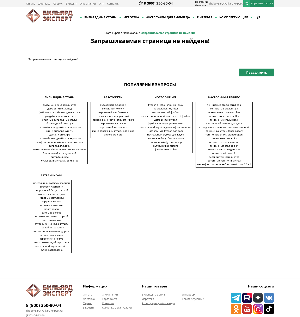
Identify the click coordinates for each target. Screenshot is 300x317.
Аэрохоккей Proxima (51, 238)
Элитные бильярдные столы (59, 119)
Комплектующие (233, 17)
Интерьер (204, 17)
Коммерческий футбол (165, 112)
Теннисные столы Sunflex (224, 116)
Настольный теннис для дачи (224, 123)
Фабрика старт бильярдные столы (59, 112)
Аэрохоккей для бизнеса (113, 112)
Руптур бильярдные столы (59, 116)
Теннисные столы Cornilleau (224, 104)
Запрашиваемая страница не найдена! (168, 33)
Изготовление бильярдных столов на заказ (59, 149)
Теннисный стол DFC (224, 153)
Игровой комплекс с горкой (51, 216)
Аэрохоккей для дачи (113, 123)
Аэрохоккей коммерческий (113, 116)
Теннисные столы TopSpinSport (224, 130)
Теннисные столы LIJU (224, 138)
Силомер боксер (51, 212)
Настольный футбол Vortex (51, 246)
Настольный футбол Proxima (51, 242)
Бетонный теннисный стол (224, 160)
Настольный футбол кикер (166, 142)
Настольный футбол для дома (166, 138)
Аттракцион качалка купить (51, 223)
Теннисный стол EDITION (224, 145)
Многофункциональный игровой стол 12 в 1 (224, 164)
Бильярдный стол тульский (59, 153)
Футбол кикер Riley (166, 149)
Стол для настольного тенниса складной (224, 127)
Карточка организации (117, 307)
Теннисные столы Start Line (224, 112)
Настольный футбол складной (51, 182)
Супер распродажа (52, 249)
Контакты (113, 3)
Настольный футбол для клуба (165, 134)
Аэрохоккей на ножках (113, 127)
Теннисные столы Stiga (224, 108)
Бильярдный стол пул (60, 123)
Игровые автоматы (51, 205)
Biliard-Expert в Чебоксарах (121, 33)
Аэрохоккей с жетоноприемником (113, 119)
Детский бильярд (59, 134)
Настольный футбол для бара (166, 130)
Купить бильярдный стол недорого (59, 127)
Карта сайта (109, 299)
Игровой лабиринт (51, 186)
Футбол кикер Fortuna (165, 145)
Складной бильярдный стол (59, 104)
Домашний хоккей (113, 108)
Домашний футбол (165, 119)
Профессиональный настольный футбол (165, 116)
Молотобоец (51, 208)
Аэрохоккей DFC (113, 134)
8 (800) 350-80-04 (158, 3)
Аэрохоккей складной (113, 104)
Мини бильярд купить (59, 130)
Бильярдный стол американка (59, 160)
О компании (88, 3)
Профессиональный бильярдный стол (59, 142)
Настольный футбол (165, 108)
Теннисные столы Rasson (224, 142)
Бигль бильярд (60, 156)
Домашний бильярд (59, 108)
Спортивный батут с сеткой (51, 190)
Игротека (131, 17)
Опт (101, 3)
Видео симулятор (51, 220)
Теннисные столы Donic (224, 119)
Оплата (30, 3)
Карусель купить (51, 201)
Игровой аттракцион (51, 227)
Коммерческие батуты (51, 194)
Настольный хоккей (51, 234)
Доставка (44, 3)
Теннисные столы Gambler (224, 149)
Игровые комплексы (51, 197)
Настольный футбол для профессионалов (165, 127)
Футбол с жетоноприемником (166, 104)
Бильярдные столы (100, 17)
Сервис (57, 3)
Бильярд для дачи (60, 145)
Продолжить (256, 72)
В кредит (71, 3)
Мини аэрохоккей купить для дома (113, 130)
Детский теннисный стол (224, 156)
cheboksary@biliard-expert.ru (227, 3)
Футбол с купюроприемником (166, 123)
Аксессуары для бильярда (168, 17)
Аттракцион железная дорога (51, 231)
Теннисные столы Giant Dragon (224, 134)
